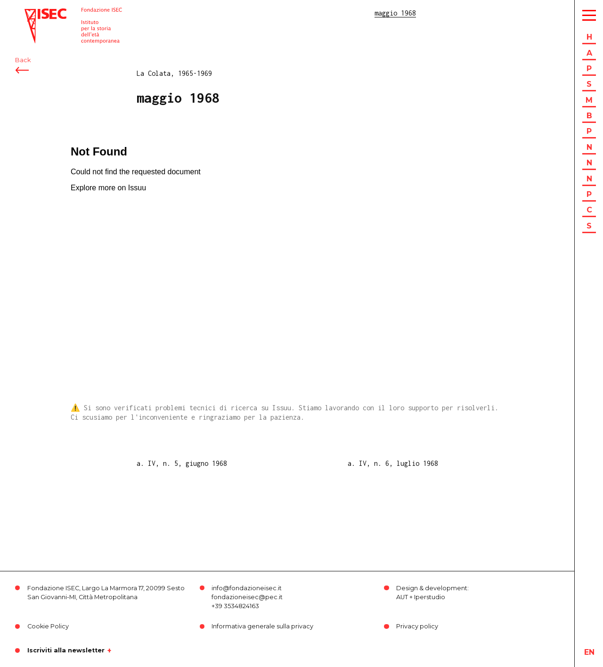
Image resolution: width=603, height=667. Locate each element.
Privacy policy (417, 626)
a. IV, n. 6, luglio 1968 (393, 463)
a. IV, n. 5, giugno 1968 (182, 463)
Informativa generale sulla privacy (262, 626)
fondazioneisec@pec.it (247, 597)
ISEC (32, 13)
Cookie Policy (48, 626)
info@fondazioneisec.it (247, 588)
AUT (402, 597)
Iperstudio (429, 597)
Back (23, 60)
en (589, 652)
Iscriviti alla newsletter (66, 650)
